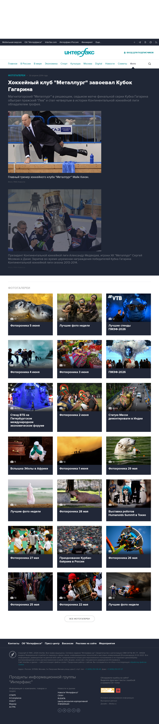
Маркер (12, 704)
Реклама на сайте (86, 643)
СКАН (60, 695)
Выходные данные (109, 701)
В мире (38, 63)
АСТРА (12, 707)
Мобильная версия (12, 42)
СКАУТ (12, 701)
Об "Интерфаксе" (33, 42)
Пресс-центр (52, 643)
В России (25, 63)
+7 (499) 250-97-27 (115, 669)
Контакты (13, 643)
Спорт (64, 63)
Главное (12, 63)
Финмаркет (87, 42)
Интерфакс (79, 52)
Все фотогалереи (79, 618)
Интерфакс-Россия (69, 42)
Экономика (51, 63)
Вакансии (67, 643)
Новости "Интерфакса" (68, 692)
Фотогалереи (16, 75)
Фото (133, 63)
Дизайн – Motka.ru (108, 704)
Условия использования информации (117, 698)
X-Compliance (15, 698)
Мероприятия (107, 643)
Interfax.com (51, 42)
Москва (88, 63)
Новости (110, 63)
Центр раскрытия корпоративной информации (73, 702)
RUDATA (61, 698)
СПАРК (12, 695)
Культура (75, 63)
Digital (98, 63)
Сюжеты (122, 63)
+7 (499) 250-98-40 (93, 669)
